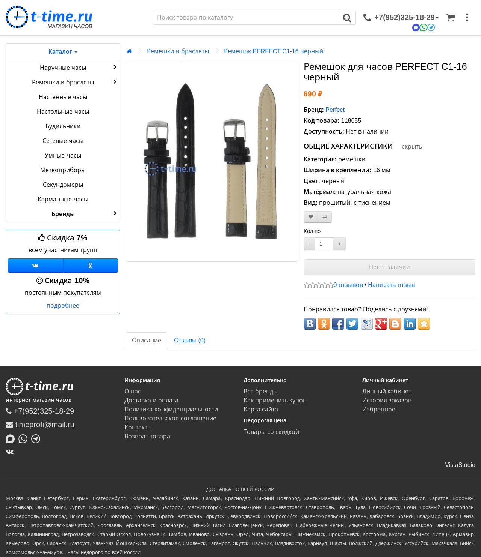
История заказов (386, 400)
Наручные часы (79, 67)
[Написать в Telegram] (37, 438)
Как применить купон (275, 400)
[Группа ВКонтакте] (35, 265)
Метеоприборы (63, 170)
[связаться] (401, 17)
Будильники (62, 126)
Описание (146, 340)
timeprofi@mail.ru (40, 424)
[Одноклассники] (90, 265)
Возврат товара (147, 436)
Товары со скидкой (271, 432)
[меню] (467, 17)
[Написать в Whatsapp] (24, 438)
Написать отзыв (391, 285)
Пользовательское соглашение (170, 418)
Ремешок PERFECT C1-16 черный (273, 51)
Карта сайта (261, 409)
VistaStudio (460, 465)
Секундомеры (63, 185)
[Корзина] (450, 17)
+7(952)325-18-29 (40, 411)
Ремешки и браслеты (75, 82)
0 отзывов (348, 285)
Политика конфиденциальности (171, 409)
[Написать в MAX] (12, 438)
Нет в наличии (389, 267)
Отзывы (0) (190, 340)
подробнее (63, 305)
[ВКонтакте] (11, 451)
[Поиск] (246, 18)
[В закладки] (311, 217)
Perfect (335, 110)
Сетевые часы (62, 141)
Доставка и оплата (151, 400)
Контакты (138, 427)
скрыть (412, 146)
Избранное (378, 409)
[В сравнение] (325, 217)
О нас (132, 391)
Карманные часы (63, 199)
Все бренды (261, 391)
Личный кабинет (386, 391)
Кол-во (312, 231)
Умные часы (63, 155)
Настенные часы (63, 97)
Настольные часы (63, 111)
